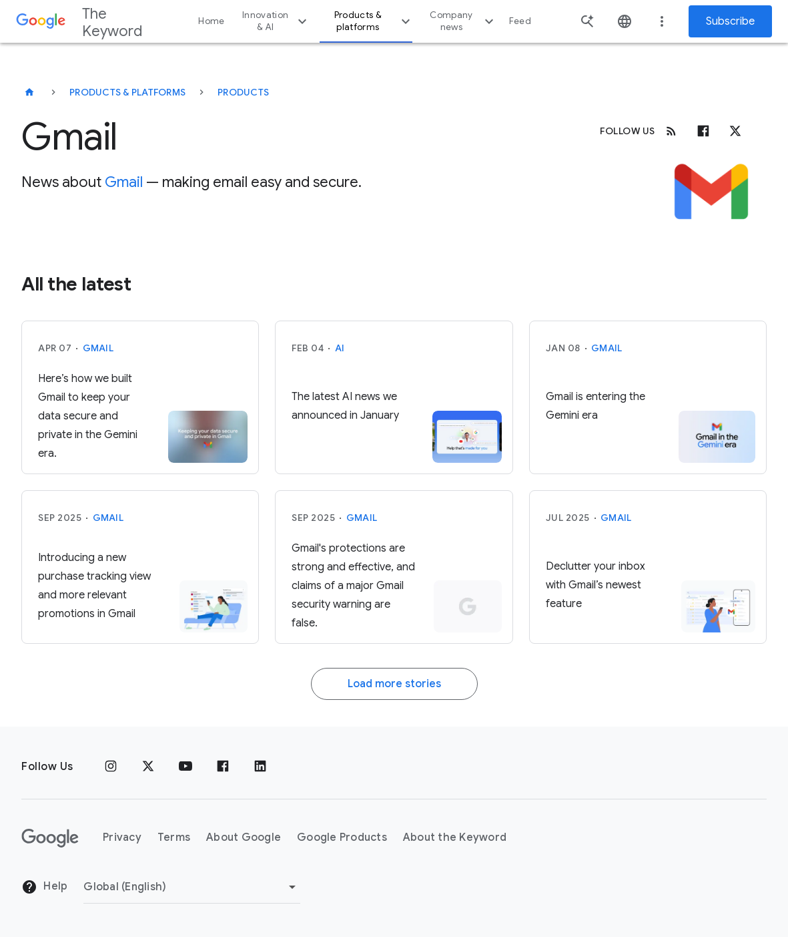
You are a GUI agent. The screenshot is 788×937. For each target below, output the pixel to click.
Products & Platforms (127, 92)
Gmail (124, 182)
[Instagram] (111, 767)
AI (340, 348)
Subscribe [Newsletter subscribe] (730, 21)
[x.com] (735, 131)
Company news (463, 21)
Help (44, 887)
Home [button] (211, 21)
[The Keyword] (29, 92)
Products (243, 92)
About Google (243, 837)
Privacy (122, 837)
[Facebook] (703, 131)
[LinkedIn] (260, 767)
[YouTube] (185, 767)
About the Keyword (454, 837)
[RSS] (671, 131)
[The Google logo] (50, 838)
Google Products (342, 837)
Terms (173, 837)
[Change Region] (191, 887)
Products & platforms (374, 21)
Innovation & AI (276, 21)
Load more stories (394, 684)
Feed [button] (520, 21)
